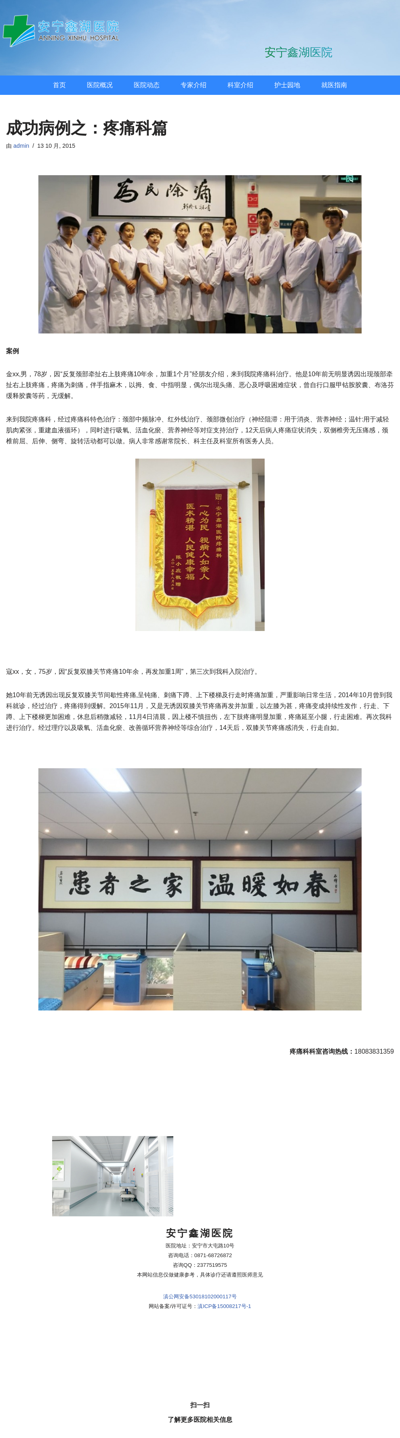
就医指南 (334, 85)
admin (21, 146)
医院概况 (100, 85)
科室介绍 (240, 85)
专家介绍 (193, 85)
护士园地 (287, 85)
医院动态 (147, 85)
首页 (59, 85)
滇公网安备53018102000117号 (200, 168)
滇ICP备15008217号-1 (224, 178)
